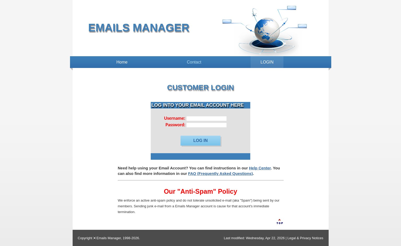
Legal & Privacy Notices (305, 238)
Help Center (260, 168)
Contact (194, 62)
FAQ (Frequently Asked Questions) (220, 173)
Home (122, 62)
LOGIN (267, 62)
